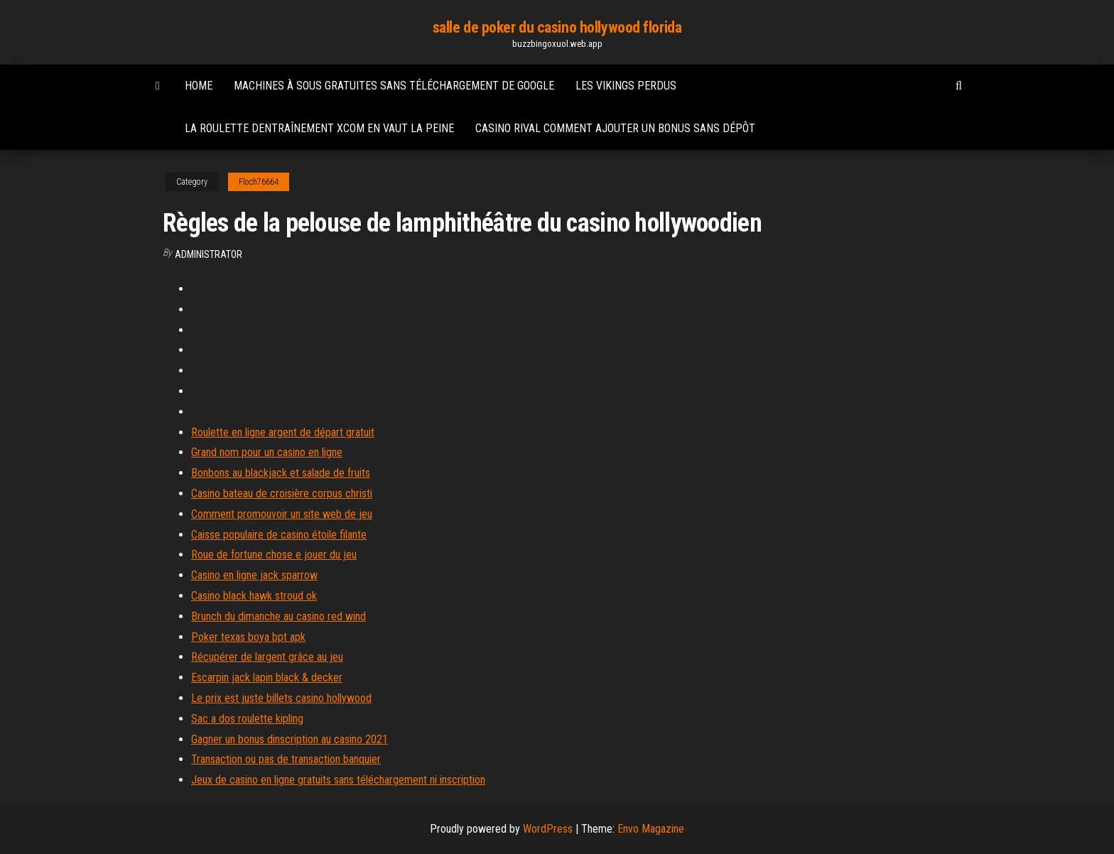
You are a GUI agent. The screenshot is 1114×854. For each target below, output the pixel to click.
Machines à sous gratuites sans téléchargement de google (394, 85)
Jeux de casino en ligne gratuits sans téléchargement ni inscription (338, 780)
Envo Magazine (650, 829)
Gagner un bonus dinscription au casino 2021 (289, 739)
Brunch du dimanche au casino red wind (278, 616)
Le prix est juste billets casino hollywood (281, 698)
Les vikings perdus (625, 85)
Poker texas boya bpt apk (248, 637)
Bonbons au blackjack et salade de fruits (280, 473)
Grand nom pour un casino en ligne (266, 452)
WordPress (548, 829)
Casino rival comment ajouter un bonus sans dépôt (615, 128)
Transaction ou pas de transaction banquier (286, 759)
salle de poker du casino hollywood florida (557, 27)
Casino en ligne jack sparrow (254, 575)
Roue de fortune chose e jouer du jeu (274, 554)
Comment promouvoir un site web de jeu (281, 514)
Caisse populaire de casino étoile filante (279, 534)
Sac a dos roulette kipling (247, 718)
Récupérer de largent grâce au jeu (267, 657)
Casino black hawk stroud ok (254, 595)
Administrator (208, 254)
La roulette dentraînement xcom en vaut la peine (319, 128)
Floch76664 (258, 182)
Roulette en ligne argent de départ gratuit (282, 432)
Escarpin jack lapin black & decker (266, 677)
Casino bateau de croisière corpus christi (281, 493)
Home (198, 85)
